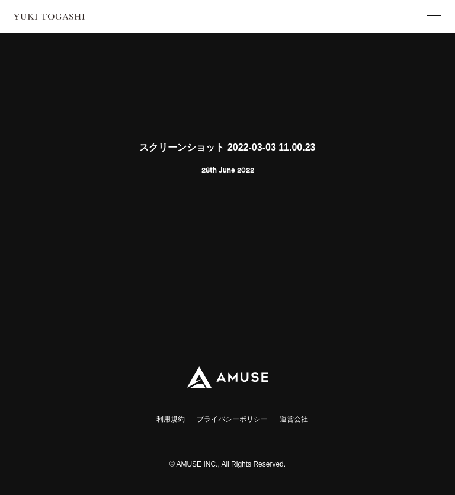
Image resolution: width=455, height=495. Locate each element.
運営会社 (294, 419)
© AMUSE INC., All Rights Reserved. (227, 464)
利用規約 (170, 419)
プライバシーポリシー (232, 419)
